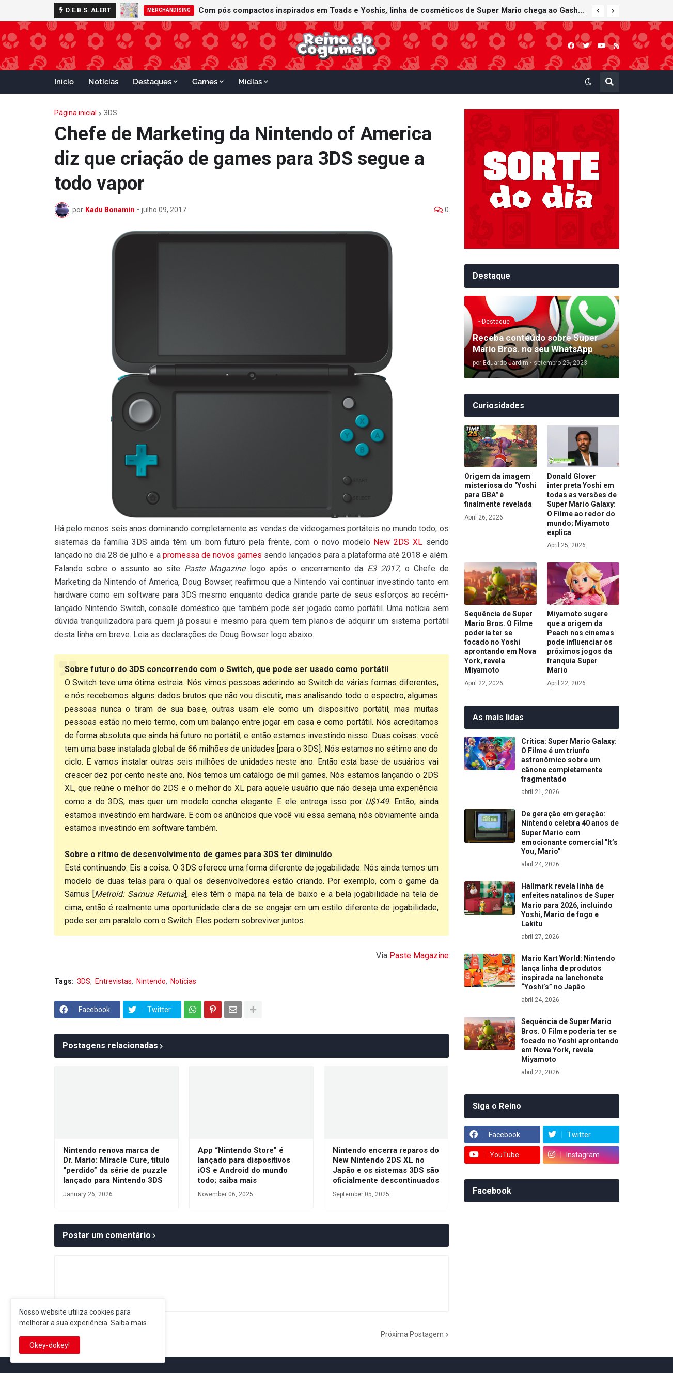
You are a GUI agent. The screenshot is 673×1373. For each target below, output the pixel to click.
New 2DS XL (397, 542)
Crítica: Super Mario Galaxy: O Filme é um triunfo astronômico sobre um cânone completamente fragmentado (569, 760)
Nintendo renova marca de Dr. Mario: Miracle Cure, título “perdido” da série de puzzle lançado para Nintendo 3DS (116, 1165)
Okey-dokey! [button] (49, 1345)
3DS (110, 112)
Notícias (183, 981)
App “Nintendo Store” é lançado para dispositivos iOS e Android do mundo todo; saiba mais (244, 1165)
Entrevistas (113, 981)
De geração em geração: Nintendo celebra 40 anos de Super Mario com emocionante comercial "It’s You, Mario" (570, 833)
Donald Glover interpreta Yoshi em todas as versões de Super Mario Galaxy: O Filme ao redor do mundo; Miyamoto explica (582, 504)
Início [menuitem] (64, 81)
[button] (598, 11)
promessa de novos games (212, 555)
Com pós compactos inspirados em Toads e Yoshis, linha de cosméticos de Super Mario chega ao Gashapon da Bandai (392, 10)
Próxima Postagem (412, 1334)
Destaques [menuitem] (152, 81)
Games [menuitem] (204, 81)
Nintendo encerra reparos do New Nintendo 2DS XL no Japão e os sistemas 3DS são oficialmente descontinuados (386, 1165)
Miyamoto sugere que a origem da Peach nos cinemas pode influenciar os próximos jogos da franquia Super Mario (580, 641)
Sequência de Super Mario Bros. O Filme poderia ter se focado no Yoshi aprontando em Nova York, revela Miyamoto (500, 641)
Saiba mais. (129, 1323)
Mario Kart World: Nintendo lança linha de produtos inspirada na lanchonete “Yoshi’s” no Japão (568, 972)
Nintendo (151, 981)
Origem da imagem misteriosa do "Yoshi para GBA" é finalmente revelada (500, 490)
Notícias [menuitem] (103, 81)
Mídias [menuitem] (250, 81)
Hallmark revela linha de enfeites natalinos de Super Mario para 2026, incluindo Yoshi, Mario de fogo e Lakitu (568, 905)
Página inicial (75, 112)
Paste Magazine (419, 955)
